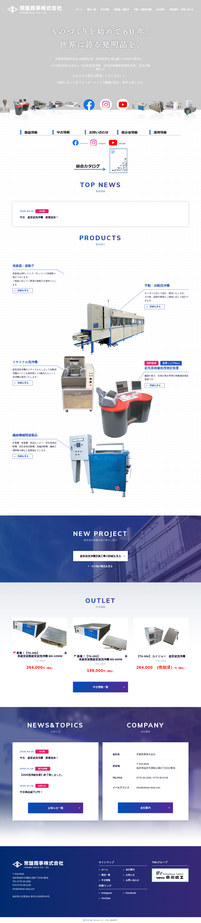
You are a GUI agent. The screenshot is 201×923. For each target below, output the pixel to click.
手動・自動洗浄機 (142, 9)
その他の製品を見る (102, 566)
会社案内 (160, 9)
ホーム (79, 9)
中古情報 (104, 9)
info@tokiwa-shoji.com (148, 787)
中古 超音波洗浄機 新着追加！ (39, 217)
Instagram (106, 893)
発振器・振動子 (121, 9)
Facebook (131, 893)
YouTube (106, 898)
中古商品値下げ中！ (31, 792)
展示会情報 (42, 769)
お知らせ (42, 786)
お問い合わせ (132, 880)
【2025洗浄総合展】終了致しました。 (42, 774)
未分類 (42, 211)
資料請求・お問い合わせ (181, 9)
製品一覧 (91, 9)
